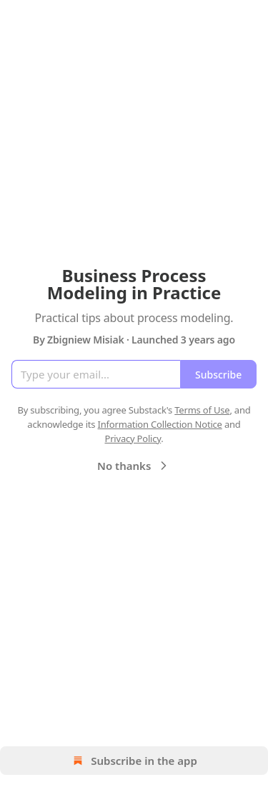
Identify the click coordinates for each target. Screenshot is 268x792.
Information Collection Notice (160, 424)
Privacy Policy (132, 438)
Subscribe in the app (134, 760)
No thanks (134, 465)
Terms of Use (201, 409)
